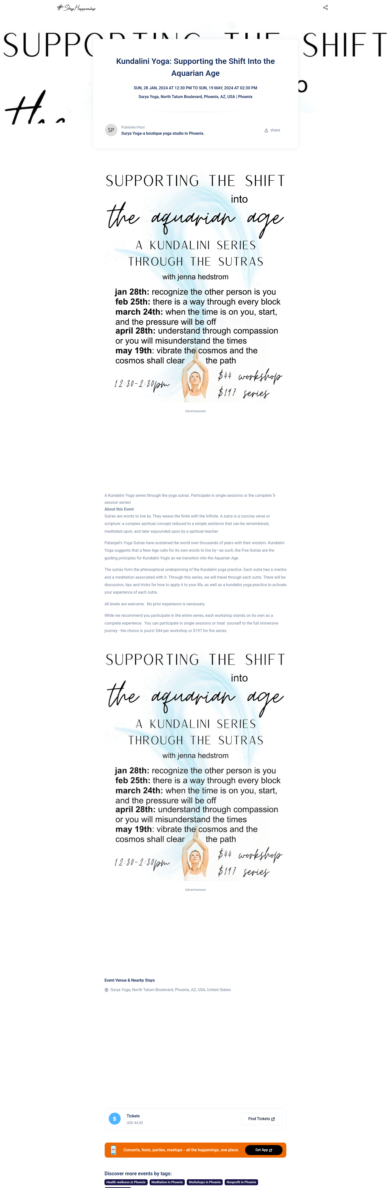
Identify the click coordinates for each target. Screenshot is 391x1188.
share (272, 130)
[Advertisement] (195, 451)
